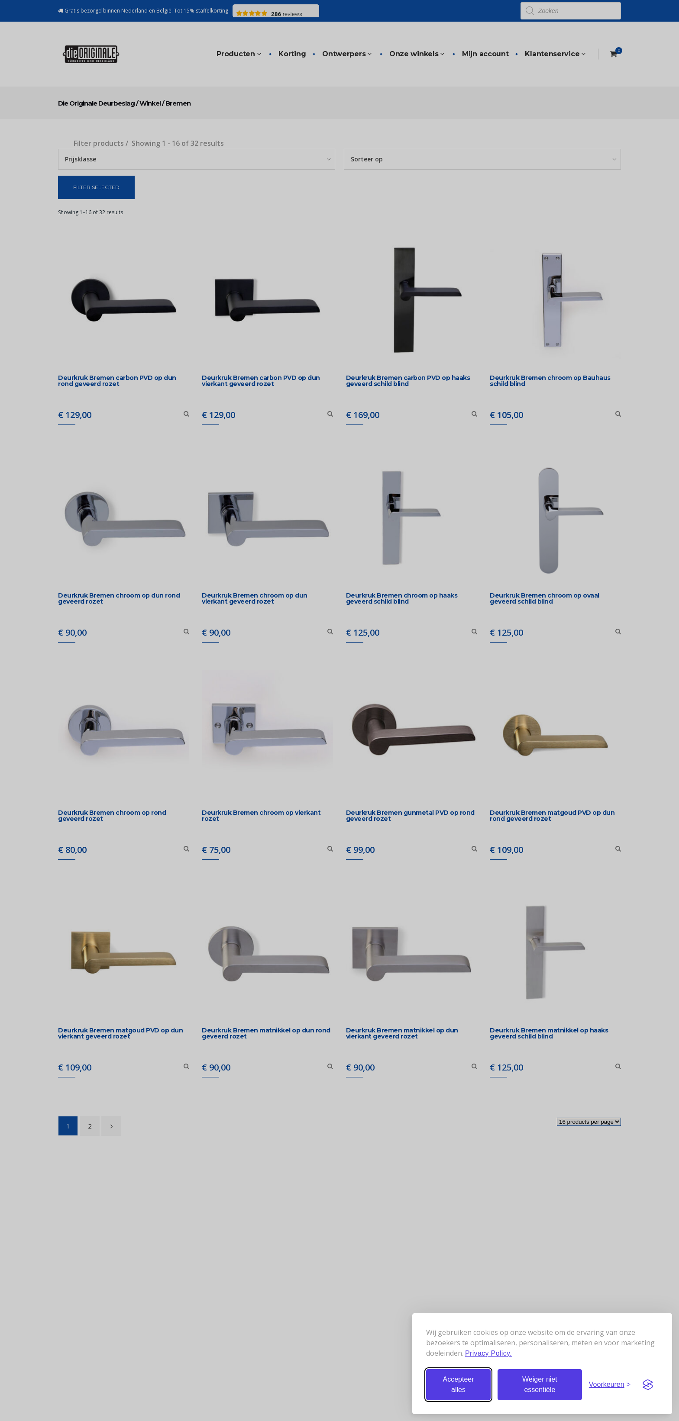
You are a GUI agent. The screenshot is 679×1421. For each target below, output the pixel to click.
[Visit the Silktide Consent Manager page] (647, 1384)
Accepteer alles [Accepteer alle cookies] (458, 1384)
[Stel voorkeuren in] (609, 1384)
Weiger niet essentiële (539, 1384)
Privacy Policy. (488, 1353)
